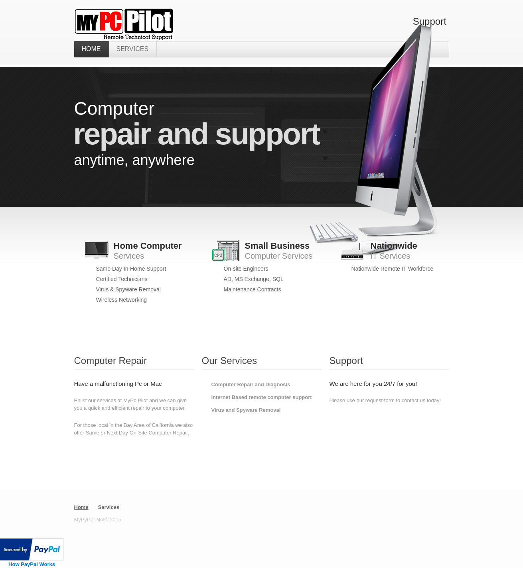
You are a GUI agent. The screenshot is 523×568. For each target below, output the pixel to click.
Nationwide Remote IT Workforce (392, 268)
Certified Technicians (122, 279)
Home (81, 507)
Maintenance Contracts (252, 289)
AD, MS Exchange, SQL (254, 279)
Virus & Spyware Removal (128, 289)
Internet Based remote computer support (261, 397)
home (91, 48)
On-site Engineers (246, 268)
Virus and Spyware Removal (246, 410)
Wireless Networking (121, 300)
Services (132, 48)
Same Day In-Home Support (131, 268)
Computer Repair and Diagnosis (250, 384)
